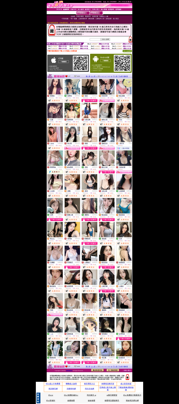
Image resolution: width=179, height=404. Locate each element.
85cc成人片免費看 (53, 384)
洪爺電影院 (69, 370)
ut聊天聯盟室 (112, 395)
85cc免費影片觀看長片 (132, 395)
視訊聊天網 (53, 389)
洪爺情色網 (71, 389)
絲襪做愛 (71, 400)
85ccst (50, 395)
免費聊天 (60, 167)
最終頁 (125, 76)
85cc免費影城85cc (71, 395)
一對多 (130, 143)
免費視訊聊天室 (107, 384)
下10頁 (120, 76)
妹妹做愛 (91, 400)
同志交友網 (89, 389)
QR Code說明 (127, 51)
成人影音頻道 (125, 384)
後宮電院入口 (89, 384)
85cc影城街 (50, 400)
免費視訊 (60, 96)
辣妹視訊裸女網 (132, 400)
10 (111, 76)
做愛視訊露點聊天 (112, 400)
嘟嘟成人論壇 (71, 384)
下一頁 (115, 76)
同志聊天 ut (91, 395)
